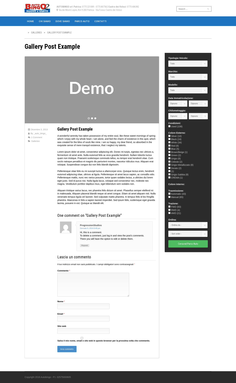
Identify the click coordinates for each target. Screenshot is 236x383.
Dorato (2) (174, 168)
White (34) (175, 142)
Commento (63, 270)
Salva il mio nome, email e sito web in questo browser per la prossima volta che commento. (103, 340)
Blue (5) (173, 149)
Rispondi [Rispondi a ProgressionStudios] (84, 245)
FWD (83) (174, 206)
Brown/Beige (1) (177, 152)
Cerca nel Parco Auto (188, 243)
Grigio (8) (174, 158)
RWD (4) (174, 210)
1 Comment (36, 137)
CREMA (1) (175, 177)
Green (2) (174, 155)
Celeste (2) (175, 161)
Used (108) (175, 126)
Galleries (35, 141)
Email (60, 314)
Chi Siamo (45, 21)
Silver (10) (175, 136)
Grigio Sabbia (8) (178, 174)
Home (30, 21)
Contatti (100, 21)
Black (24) (174, 139)
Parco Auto (82, 21)
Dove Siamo (63, 21)
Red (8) (173, 145)
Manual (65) (175, 197)
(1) (171, 171)
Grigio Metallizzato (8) (180, 165)
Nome (61, 301)
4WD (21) (174, 213)
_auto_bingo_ (40, 133)
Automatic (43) (177, 194)
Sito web (61, 326)
